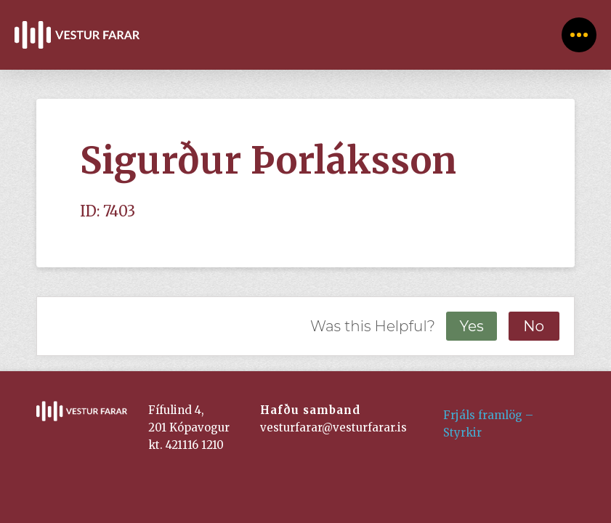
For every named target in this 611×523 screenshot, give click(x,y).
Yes (471, 326)
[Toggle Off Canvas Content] (579, 34)
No (533, 326)
